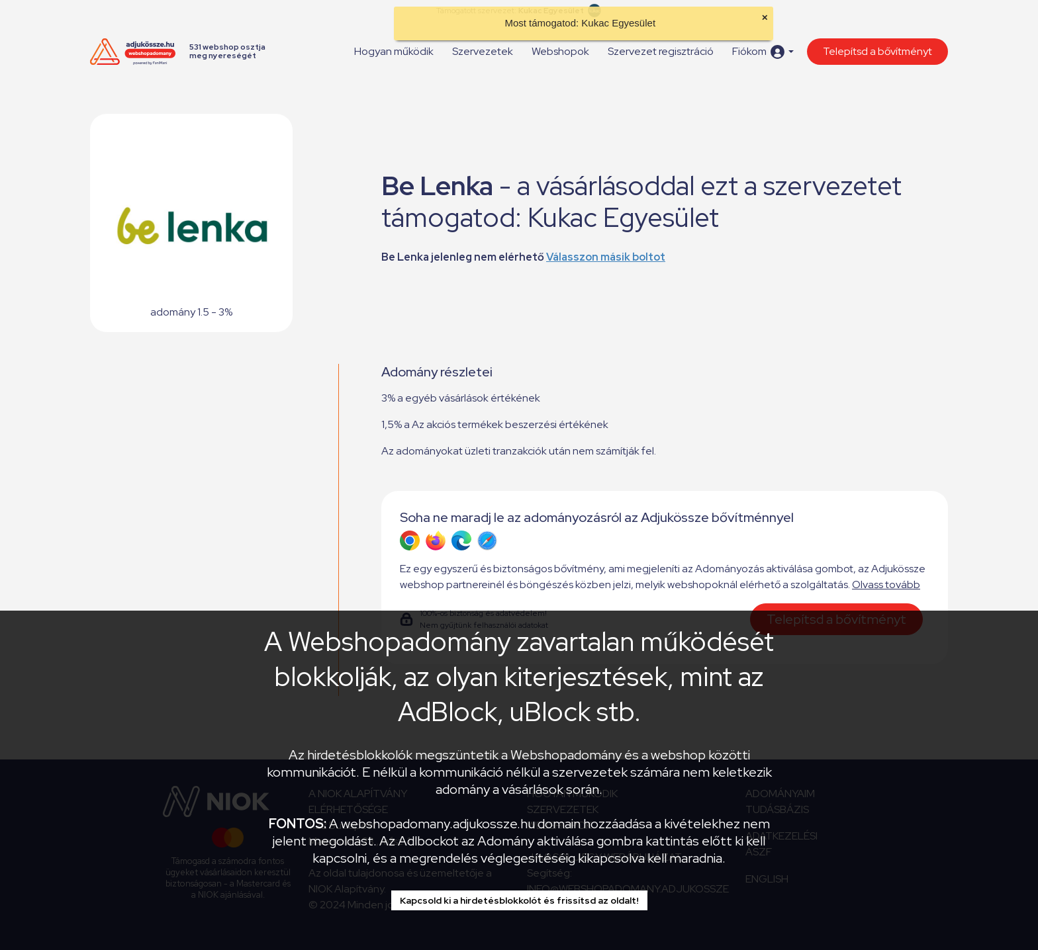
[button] (763, 51)
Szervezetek (482, 51)
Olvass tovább (886, 584)
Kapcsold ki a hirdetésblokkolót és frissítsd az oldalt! (519, 900)
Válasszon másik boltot (605, 257)
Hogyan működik (394, 51)
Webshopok (560, 51)
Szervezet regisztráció (661, 51)
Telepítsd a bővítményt (877, 51)
